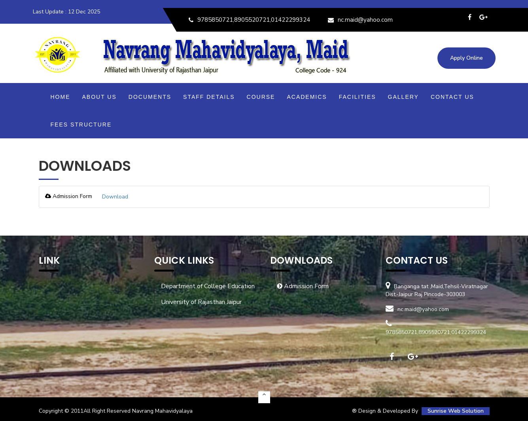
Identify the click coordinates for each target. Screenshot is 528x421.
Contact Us (452, 97)
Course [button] (261, 97)
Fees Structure (81, 124)
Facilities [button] (357, 97)
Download (115, 196)
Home (60, 97)
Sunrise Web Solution (456, 411)
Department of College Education (208, 286)
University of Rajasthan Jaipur (201, 302)
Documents (150, 97)
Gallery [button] (403, 97)
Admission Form (303, 286)
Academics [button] (307, 97)
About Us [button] (99, 97)
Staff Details (209, 97)
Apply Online (466, 58)
